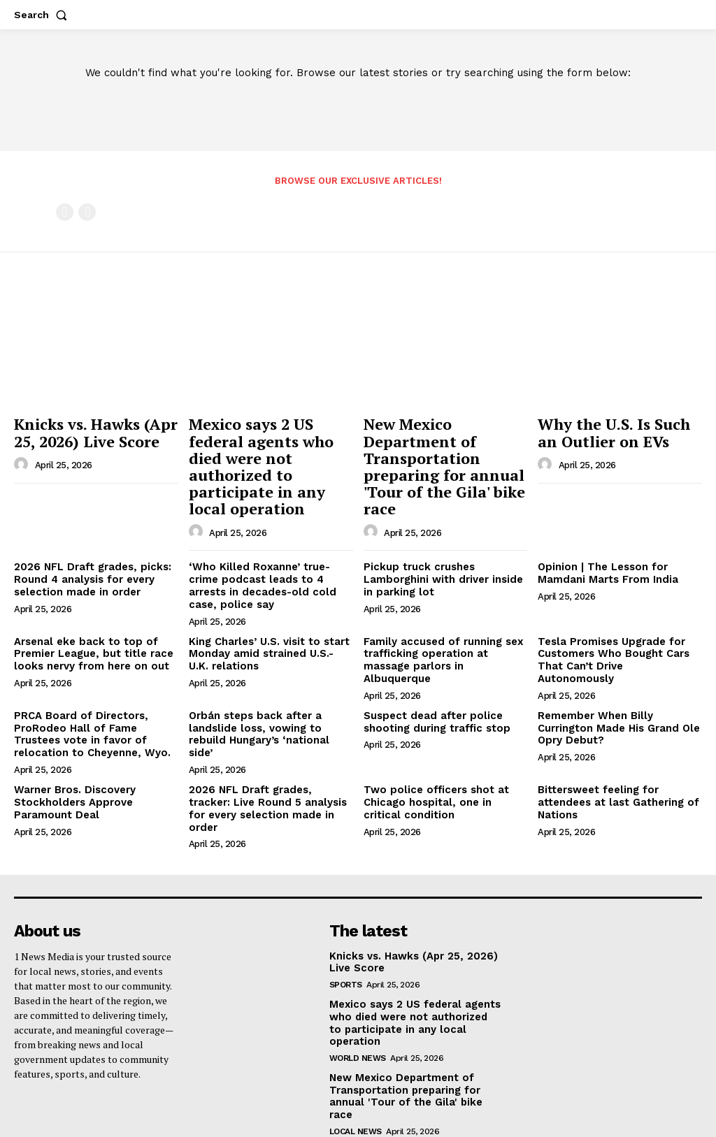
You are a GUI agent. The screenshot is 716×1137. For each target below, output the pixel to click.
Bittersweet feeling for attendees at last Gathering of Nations (613, 768)
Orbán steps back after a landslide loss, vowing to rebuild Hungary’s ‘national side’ (270, 696)
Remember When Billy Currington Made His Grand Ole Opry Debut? (615, 696)
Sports (345, 934)
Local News (355, 1052)
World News (357, 993)
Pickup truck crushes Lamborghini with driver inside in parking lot (440, 565)
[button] (43, 14)
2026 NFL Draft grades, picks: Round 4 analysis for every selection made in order (87, 565)
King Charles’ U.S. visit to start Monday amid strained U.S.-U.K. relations (266, 636)
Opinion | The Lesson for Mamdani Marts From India (603, 559)
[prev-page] (64, 212)
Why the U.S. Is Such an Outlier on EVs (614, 430)
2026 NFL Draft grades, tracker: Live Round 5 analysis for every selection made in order (267, 768)
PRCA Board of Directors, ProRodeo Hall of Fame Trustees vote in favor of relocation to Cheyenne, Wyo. (95, 702)
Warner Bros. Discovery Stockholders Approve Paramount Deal (71, 768)
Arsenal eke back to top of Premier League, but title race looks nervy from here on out (89, 636)
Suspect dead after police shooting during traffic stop (432, 690)
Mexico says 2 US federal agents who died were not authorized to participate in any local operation (269, 452)
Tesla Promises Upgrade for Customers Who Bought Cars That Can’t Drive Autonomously (615, 636)
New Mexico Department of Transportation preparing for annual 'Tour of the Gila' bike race (436, 459)
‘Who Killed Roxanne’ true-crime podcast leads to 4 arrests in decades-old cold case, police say (270, 571)
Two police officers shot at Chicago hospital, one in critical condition (442, 768)
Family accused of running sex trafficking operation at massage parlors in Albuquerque (445, 636)
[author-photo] (23, 460)
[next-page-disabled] (87, 212)
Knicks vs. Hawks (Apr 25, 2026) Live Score (86, 430)
